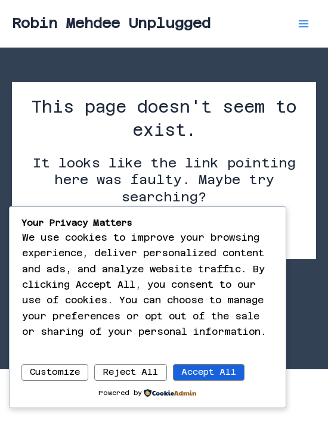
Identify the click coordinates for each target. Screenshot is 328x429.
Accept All (208, 371)
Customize (55, 371)
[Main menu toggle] (303, 23)
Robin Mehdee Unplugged (111, 23)
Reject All (130, 371)
